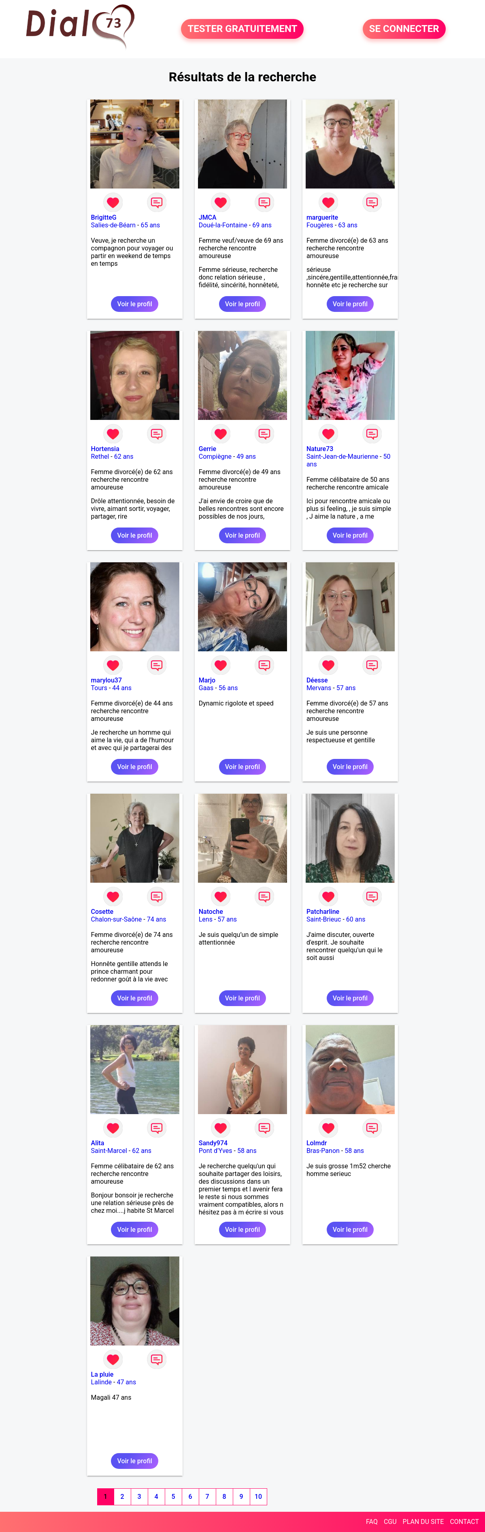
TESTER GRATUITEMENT (242, 29)
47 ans (126, 1382)
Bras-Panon (323, 1151)
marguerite (322, 217)
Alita (97, 1143)
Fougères (319, 225)
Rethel (100, 456)
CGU (390, 1522)
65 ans (150, 225)
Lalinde (101, 1382)
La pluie (102, 1374)
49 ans (246, 456)
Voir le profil (134, 304)
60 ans (356, 919)
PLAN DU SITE (423, 1522)
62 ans (124, 456)
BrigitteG (104, 217)
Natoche (211, 911)
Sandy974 (213, 1143)
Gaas (206, 688)
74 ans (156, 919)
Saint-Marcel (109, 1151)
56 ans (228, 688)
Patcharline (322, 911)
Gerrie (207, 449)
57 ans (346, 688)
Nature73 (319, 449)
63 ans (347, 225)
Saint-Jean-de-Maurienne (342, 456)
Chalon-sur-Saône (116, 919)
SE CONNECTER (404, 29)
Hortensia (105, 449)
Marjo (207, 680)
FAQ (372, 1522)
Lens (206, 919)
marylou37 (106, 680)
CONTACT (464, 1522)
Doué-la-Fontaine (223, 225)
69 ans (262, 225)
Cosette (102, 911)
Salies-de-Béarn (113, 225)
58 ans (247, 1151)
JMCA (208, 217)
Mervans (318, 688)
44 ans (122, 688)
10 (258, 1496)
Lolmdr (316, 1143)
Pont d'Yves (215, 1151)
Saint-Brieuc (323, 919)
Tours (99, 688)
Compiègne (215, 456)
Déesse (317, 680)
